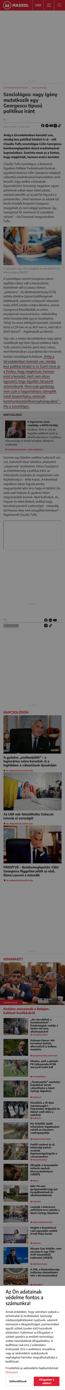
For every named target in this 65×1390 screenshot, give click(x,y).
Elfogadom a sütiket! (46, 1381)
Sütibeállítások (18, 1381)
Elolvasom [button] (12, 1372)
